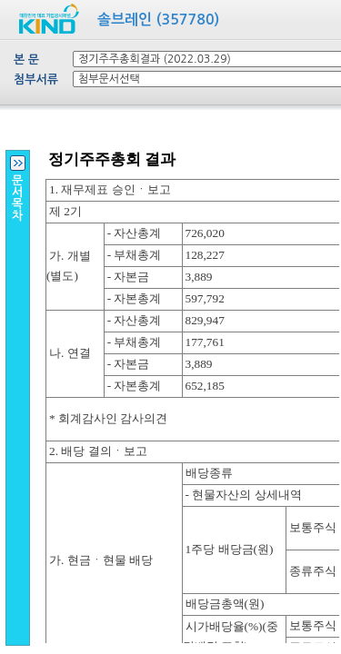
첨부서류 (36, 79)
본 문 (26, 59)
